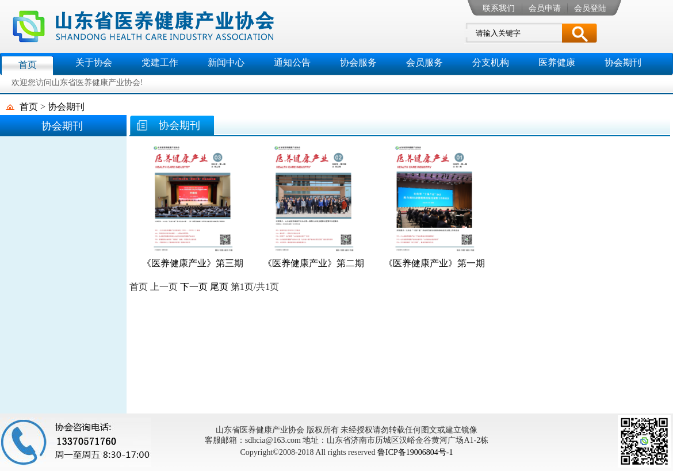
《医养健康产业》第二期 (313, 263)
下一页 (194, 287)
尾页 (219, 287)
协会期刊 (66, 107)
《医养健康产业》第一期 (434, 263)
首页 (29, 107)
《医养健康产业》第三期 (192, 263)
